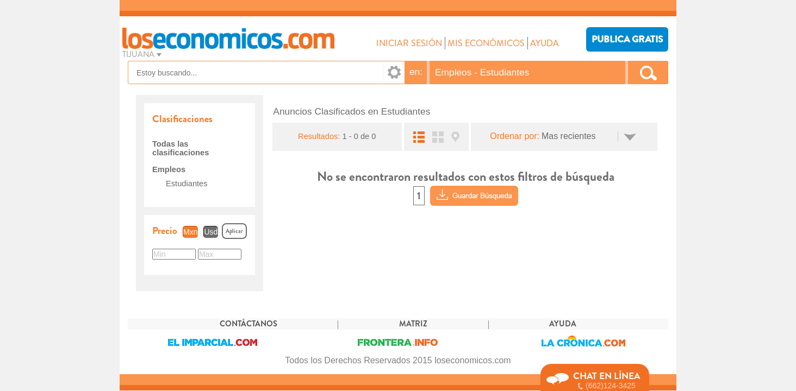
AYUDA (544, 43)
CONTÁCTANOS (248, 324)
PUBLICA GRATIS (627, 39)
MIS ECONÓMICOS (486, 43)
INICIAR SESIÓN (409, 43)
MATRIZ (413, 324)
